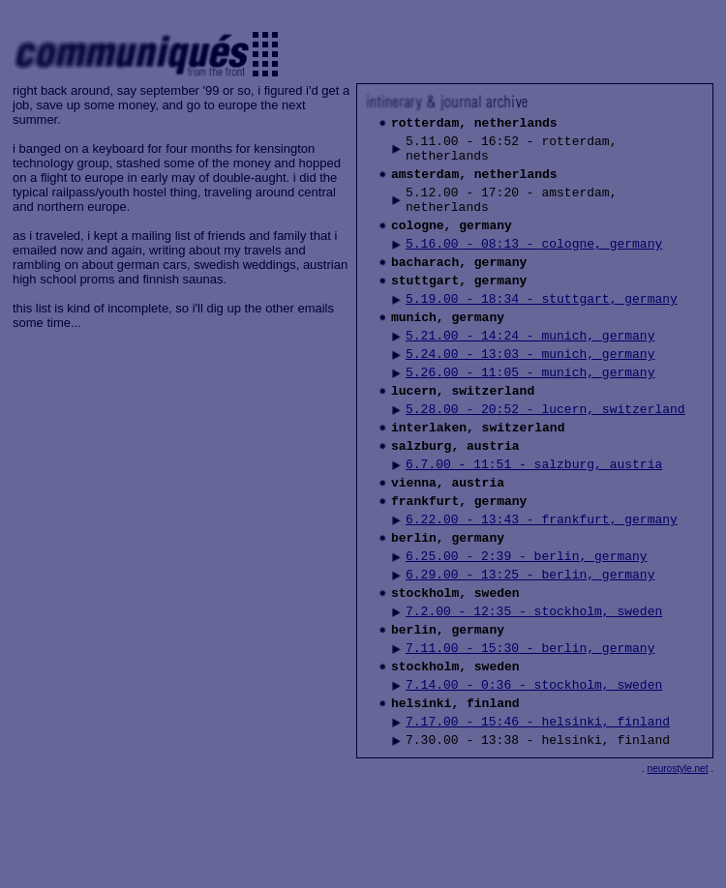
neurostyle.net (678, 870)
